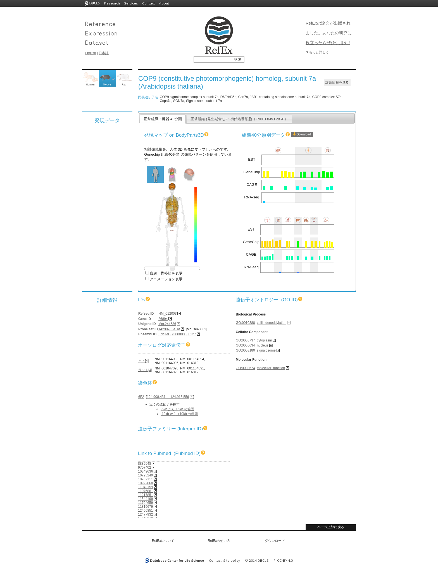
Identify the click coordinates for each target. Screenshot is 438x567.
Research (112, 3)
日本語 (104, 53)
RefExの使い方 (219, 541)
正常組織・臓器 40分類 (163, 119)
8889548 (144, 464)
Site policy (231, 560)
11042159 (145, 487)
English (90, 53)
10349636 (145, 471)
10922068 (145, 483)
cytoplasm (264, 340)
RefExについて (163, 541)
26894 (163, 319)
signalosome (266, 350)
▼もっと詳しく (317, 52)
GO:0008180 (245, 350)
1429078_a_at (169, 329)
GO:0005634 (245, 345)
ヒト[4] (143, 361)
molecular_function (271, 368)
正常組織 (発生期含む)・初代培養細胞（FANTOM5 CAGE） (239, 119)
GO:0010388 (245, 323)
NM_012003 (167, 313)
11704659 (145, 503)
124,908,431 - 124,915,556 (168, 397)
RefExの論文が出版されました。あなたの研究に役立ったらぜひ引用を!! (329, 33)
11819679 (145, 507)
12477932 (145, 514)
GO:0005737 (245, 340)
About (164, 3)
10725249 (145, 475)
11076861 (145, 491)
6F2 (141, 397)
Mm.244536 (167, 324)
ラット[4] (145, 370)
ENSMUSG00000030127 (177, 334)
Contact (148, 3)
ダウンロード (275, 541)
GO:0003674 (245, 368)
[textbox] (213, 59)
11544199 (145, 499)
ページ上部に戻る (330, 527)
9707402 (144, 467)
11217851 (145, 495)
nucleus (262, 345)
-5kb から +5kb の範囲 (177, 409)
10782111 (145, 479)
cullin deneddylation (271, 323)
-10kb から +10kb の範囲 (179, 414)
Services (131, 3)
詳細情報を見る (337, 82)
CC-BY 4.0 (285, 560)
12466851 (145, 511)
